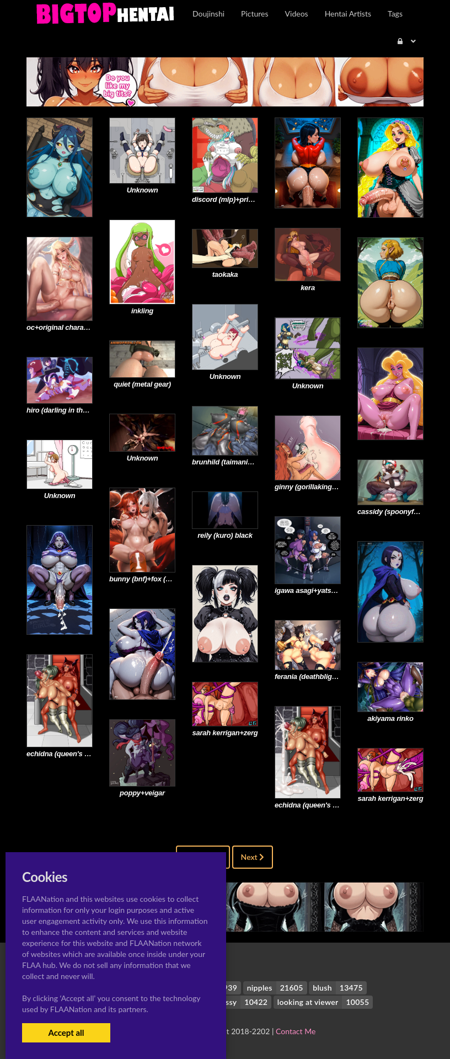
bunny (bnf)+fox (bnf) (144, 579)
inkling (142, 311)
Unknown (142, 190)
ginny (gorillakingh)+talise (317, 487)
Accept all (66, 1032)
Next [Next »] (253, 857)
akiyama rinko (390, 718)
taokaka (225, 274)
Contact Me (295, 1031)
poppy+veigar (142, 793)
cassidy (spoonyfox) (390, 511)
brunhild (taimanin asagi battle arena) (253, 462)
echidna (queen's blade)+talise (76, 754)
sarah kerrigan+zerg (225, 733)
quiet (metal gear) (142, 384)
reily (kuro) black (224, 535)
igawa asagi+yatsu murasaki (321, 590)
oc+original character (61, 327)
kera (308, 288)
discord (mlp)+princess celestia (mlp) (252, 199)
